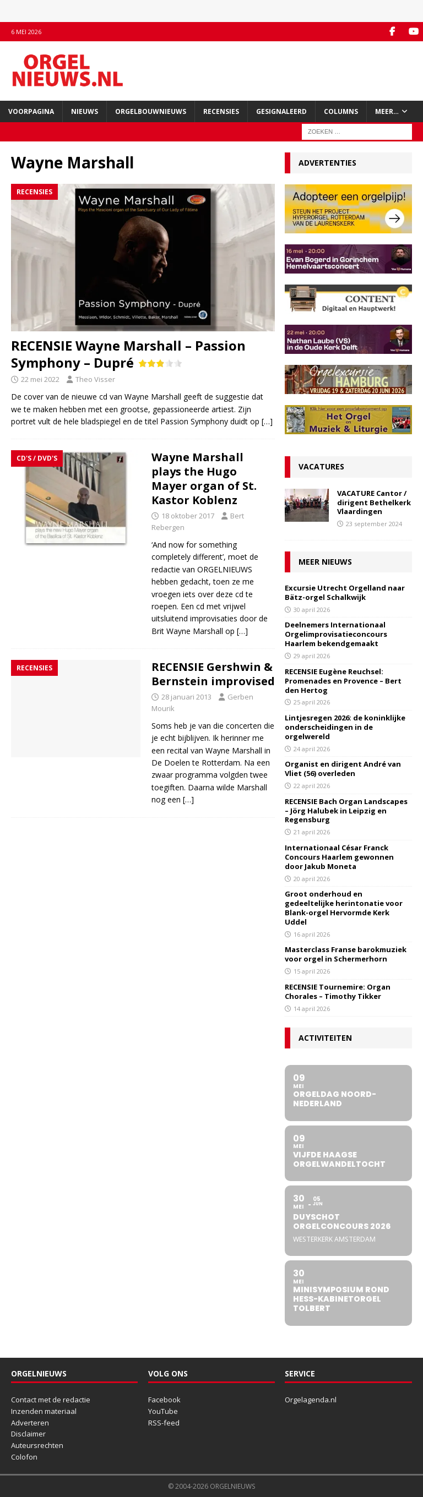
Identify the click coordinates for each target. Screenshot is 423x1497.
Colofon (24, 1457)
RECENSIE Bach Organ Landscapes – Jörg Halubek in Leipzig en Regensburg (346, 810)
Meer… (387, 111)
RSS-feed (164, 1423)
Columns (341, 111)
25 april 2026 (312, 702)
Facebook (164, 1400)
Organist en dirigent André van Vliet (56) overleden (343, 768)
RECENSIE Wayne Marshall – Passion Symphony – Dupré (128, 353)
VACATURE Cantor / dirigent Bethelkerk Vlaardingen (374, 502)
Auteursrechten (37, 1445)
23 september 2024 (374, 524)
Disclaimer (28, 1434)
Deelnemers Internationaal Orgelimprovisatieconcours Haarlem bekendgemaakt (336, 634)
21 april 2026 (312, 832)
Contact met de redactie (50, 1400)
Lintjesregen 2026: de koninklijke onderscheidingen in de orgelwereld (345, 727)
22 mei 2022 (40, 379)
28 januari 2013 (186, 697)
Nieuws (84, 111)
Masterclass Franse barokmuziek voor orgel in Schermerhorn (345, 954)
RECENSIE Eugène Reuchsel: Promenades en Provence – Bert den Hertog (343, 680)
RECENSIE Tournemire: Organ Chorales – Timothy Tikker (338, 991)
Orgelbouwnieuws (150, 111)
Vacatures (321, 466)
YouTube (163, 1411)
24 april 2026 (312, 749)
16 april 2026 (312, 934)
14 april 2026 (312, 1008)
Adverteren (30, 1423)
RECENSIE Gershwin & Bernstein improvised (213, 674)
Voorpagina (31, 111)
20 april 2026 (312, 879)
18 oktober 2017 (187, 516)
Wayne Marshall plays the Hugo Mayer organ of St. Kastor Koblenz (204, 478)
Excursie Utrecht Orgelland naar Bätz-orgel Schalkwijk (345, 592)
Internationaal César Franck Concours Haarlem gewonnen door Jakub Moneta (339, 857)
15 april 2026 (312, 971)
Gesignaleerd (281, 111)
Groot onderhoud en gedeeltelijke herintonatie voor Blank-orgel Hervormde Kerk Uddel (344, 908)
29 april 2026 (312, 656)
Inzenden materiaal (44, 1411)
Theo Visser (95, 379)
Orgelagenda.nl (311, 1400)
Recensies (221, 111)
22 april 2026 (312, 786)
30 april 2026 (312, 609)
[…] (267, 421)
